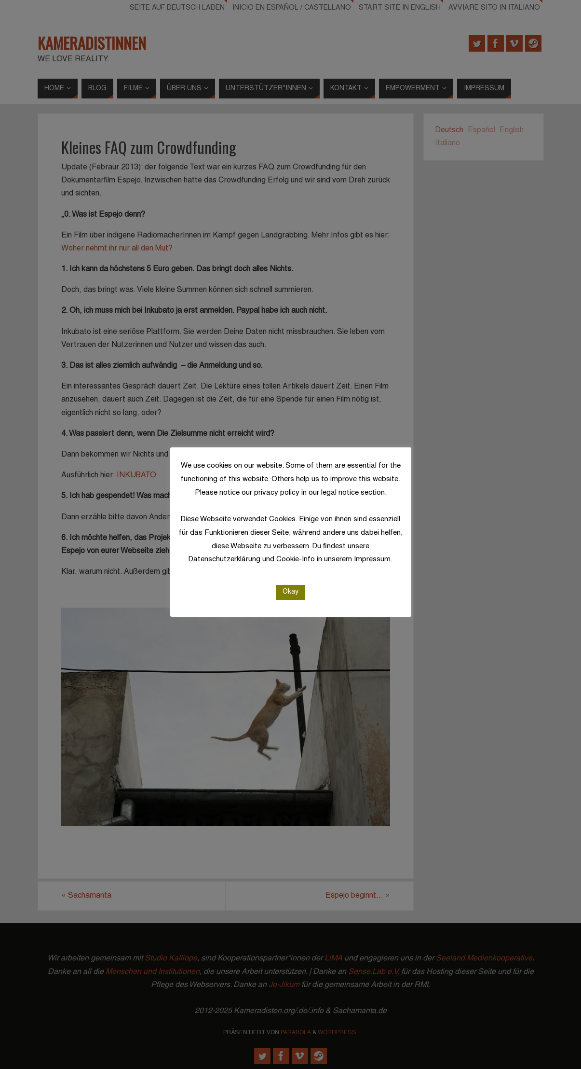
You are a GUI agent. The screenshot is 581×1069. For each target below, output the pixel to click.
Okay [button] (290, 592)
